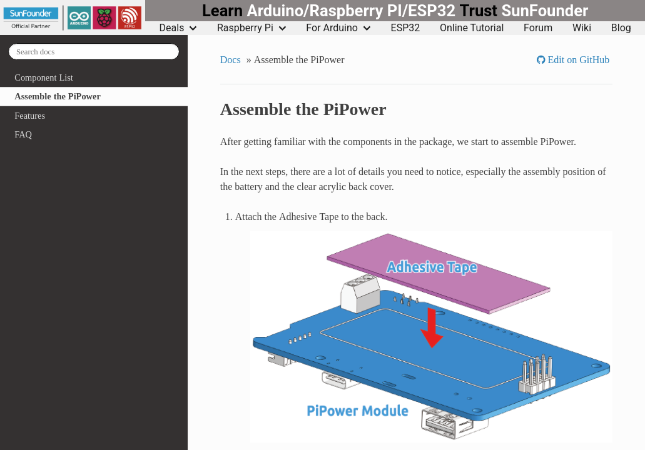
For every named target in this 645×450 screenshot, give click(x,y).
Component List (43, 77)
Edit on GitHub (578, 59)
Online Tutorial (472, 28)
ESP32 (405, 28)
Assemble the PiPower (57, 96)
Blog (621, 28)
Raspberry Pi (252, 28)
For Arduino (338, 28)
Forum (538, 28)
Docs (230, 59)
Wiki (581, 28)
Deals (179, 28)
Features (29, 115)
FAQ (23, 134)
